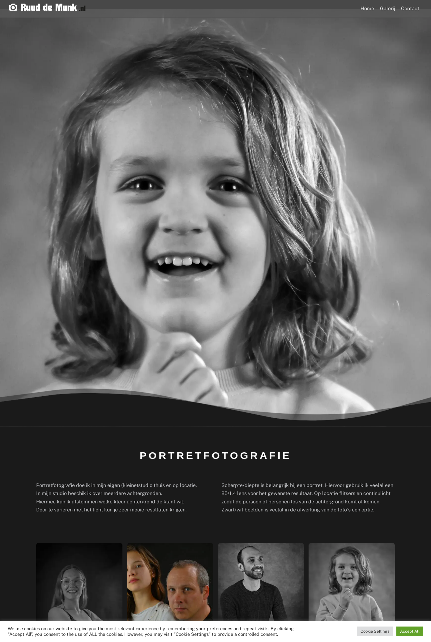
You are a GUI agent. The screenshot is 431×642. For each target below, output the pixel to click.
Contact (410, 8)
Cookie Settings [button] (375, 631)
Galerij (387, 8)
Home (367, 8)
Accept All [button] (410, 631)
